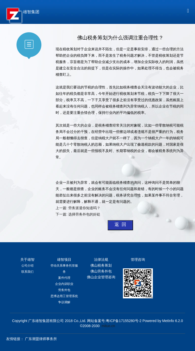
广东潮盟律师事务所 (41, 339)
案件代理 (64, 278)
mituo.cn (108, 326)
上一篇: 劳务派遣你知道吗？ (78, 208)
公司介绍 (27, 265)
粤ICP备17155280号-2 (123, 321)
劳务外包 (64, 290)
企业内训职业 (64, 284)
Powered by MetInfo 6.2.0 (162, 321)
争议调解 (64, 302)
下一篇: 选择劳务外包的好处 (78, 214)
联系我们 (27, 271)
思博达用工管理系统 (64, 296)
